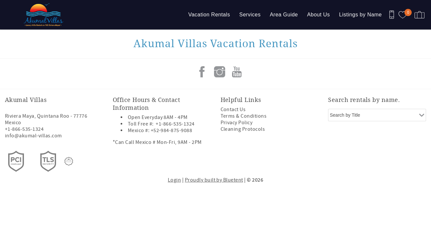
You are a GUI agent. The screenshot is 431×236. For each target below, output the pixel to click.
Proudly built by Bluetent (214, 180)
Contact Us (233, 109)
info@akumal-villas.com (33, 135)
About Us (318, 14)
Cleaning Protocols (243, 129)
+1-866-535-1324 (24, 129)
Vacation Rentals (209, 14)
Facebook (201, 71)
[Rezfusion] (68, 161)
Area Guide (284, 14)
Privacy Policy (237, 122)
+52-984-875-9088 (171, 130)
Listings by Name (360, 14)
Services (250, 14)
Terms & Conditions (244, 116)
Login (174, 180)
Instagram (219, 71)
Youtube (237, 71)
